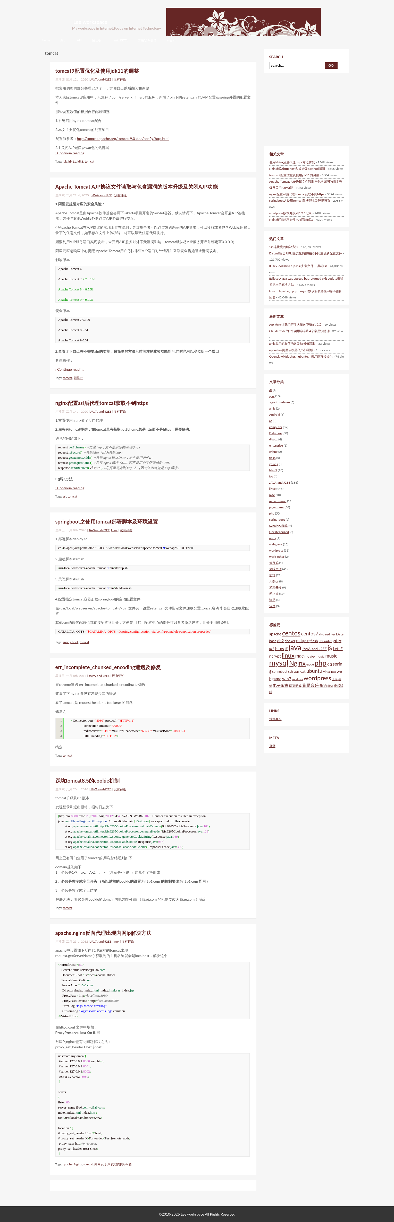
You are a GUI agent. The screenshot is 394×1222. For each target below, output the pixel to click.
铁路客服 (275, 719)
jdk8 (80, 161)
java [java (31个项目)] (295, 647)
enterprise (276, 445)
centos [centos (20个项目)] (291, 633)
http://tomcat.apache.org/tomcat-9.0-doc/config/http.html (123, 138)
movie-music (278, 501)
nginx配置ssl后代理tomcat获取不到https (101, 403)
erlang (273, 452)
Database (275, 433)
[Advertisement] (297, 109)
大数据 (274, 581)
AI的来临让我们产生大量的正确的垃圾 (295, 324)
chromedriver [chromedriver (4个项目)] (327, 634)
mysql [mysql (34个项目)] (279, 662)
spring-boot (277, 519)
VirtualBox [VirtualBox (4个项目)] (329, 671)
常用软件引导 (147, 40)
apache (67, 1164)
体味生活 (275, 569)
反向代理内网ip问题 (118, 1164)
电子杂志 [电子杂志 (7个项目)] (280, 685)
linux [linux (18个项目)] (288, 655)
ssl (64, 496)
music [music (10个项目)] (331, 656)
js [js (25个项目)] (330, 647)
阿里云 (78, 378)
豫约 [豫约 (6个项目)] (323, 685)
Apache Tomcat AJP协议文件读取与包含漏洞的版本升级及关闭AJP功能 (136, 186)
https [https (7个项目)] (279, 648)
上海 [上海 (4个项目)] (335, 679)
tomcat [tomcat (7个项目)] (299, 671)
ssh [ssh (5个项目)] (290, 672)
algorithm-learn (279, 402)
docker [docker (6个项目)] (290, 641)
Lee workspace (90, 22)
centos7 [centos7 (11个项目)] (309, 633)
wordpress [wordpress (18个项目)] (317, 677)
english (171, 40)
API (79, 40)
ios (271, 476)
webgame (275, 544)
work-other (276, 557)
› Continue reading (70, 153)
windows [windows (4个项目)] (297, 679)
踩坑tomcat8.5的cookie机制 (87, 780)
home (46, 40)
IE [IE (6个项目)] (286, 649)
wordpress (276, 550)
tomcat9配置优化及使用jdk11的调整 (97, 71)
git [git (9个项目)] (335, 640)
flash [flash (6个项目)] (314, 641)
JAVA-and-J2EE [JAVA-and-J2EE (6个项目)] (314, 649)
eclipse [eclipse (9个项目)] (302, 640)
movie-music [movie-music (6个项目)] (315, 656)
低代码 (274, 563)
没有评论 (120, 79)
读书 (272, 600)
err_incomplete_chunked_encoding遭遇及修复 (108, 667)
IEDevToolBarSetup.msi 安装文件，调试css (298, 266)
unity (272, 538)
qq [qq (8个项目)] (329, 663)
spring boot (70, 642)
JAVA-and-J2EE (101, 79)
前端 (272, 575)
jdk (65, 161)
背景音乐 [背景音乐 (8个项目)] (310, 685)
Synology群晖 (278, 526)
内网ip (98, 1164)
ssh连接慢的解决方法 (283, 247)
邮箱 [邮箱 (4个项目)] (330, 685)
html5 (273, 470)
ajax (272, 396)
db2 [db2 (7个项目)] (280, 640)
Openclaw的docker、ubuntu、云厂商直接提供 (301, 356)
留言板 (96, 40)
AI (270, 390)
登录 (272, 746)
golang (273, 464)
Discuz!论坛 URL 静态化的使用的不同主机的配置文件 (305, 253)
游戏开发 (275, 587)
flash (272, 458)
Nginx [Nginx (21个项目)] (297, 663)
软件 (272, 606)
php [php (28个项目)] (320, 663)
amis (272, 408)
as (270, 421)
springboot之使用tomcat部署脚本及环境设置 (106, 521)
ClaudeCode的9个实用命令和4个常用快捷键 (299, 331)
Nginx (78, 1164)
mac (272, 495)
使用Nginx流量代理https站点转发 (292, 162)
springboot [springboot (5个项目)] (280, 672)
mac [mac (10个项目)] (299, 656)
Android (274, 415)
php (271, 513)
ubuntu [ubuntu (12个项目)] (314, 671)
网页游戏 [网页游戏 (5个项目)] (295, 686)
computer (275, 427)
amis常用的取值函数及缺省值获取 (292, 344)
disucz (273, 439)
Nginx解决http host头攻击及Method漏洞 (297, 169)
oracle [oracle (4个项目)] (310, 664)
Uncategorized (279, 532)
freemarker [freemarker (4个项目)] (325, 641)
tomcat (89, 161)
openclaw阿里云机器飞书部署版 (291, 350)
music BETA (120, 40)
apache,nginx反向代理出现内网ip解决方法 (103, 933)
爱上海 (274, 594)
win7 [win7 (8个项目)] (286, 678)
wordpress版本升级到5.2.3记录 (290, 213)
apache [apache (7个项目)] (275, 634)
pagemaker (276, 507)
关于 (63, 40)
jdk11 (72, 161)
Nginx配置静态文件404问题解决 (291, 220)
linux (114, 530)
